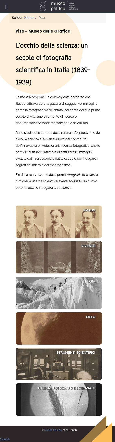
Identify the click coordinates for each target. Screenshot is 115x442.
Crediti (5, 439)
